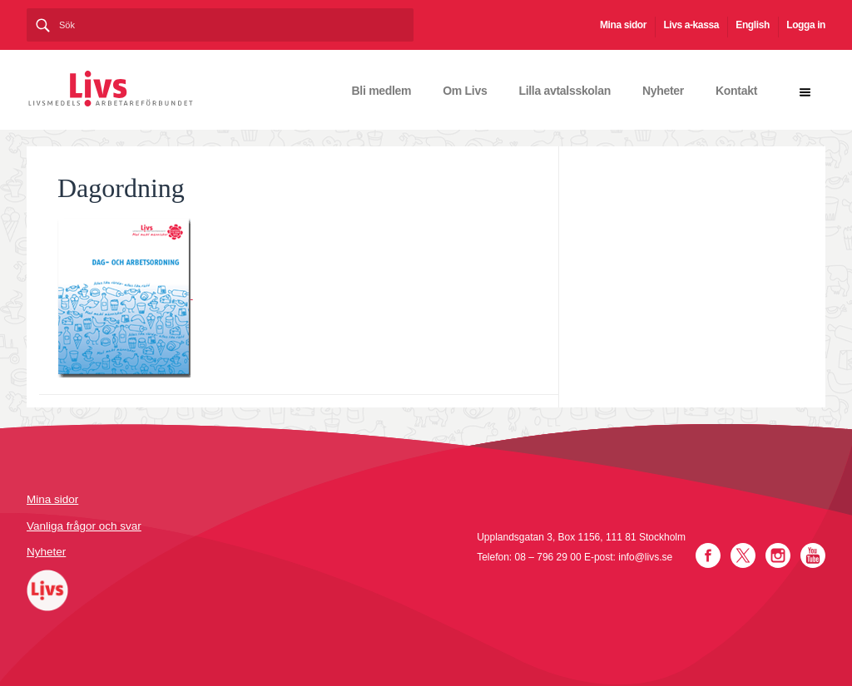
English (753, 25)
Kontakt (736, 90)
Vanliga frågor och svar (84, 526)
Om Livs (465, 90)
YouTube (812, 555)
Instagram (777, 555)
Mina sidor (623, 25)
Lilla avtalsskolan (564, 90)
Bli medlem (382, 90)
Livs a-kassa (691, 25)
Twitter (743, 555)
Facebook (708, 555)
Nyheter (663, 90)
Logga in (805, 25)
